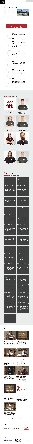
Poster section (17, 175)
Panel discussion (12, 175)
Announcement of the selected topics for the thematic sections (18, 42)
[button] (26, 0)
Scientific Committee (13, 96)
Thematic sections (6, 175)
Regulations (5, 439)
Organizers (5, 437)
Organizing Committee (7, 96)
